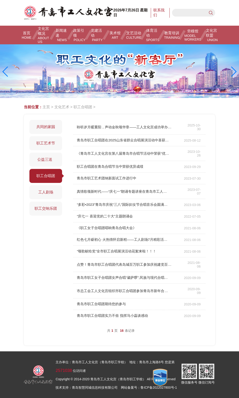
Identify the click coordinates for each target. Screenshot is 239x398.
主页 (46, 107)
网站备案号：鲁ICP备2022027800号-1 (149, 387)
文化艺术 (61, 107)
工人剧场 (45, 192)
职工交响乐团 (46, 208)
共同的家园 (45, 127)
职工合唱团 (83, 107)
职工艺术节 (45, 143)
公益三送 (45, 159)
